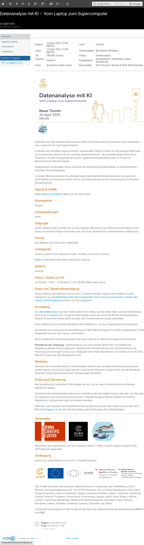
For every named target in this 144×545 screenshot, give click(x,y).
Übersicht (6, 36)
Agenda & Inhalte (9, 42)
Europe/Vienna (103, 3)
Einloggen (137, 3)
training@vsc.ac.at (14, 63)
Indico (32, 538)
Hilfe (68, 538)
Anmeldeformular (49, 311)
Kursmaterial (7, 46)
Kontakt (75, 538)
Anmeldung (7, 51)
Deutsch (122, 3)
